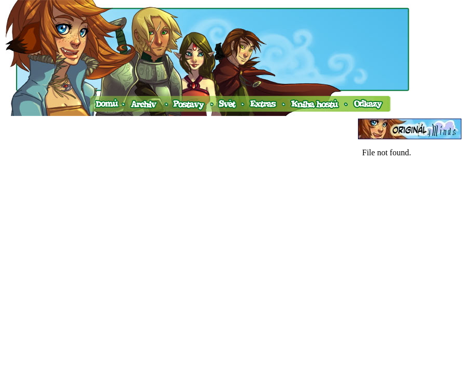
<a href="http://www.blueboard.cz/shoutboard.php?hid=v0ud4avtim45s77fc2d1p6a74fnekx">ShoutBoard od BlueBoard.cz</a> (409, 247)
